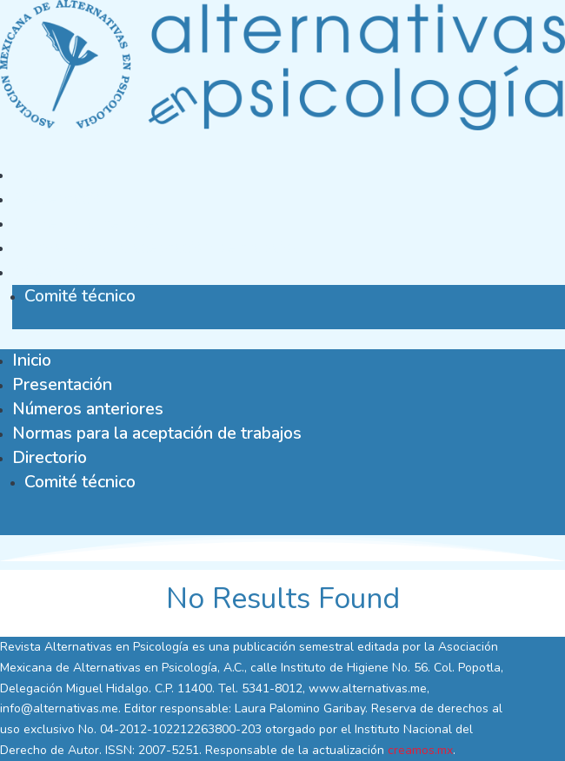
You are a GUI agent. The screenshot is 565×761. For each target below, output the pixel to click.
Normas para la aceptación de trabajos (157, 247)
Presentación (62, 198)
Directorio (49, 271)
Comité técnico (80, 296)
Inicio (31, 174)
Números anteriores (87, 223)
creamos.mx (420, 750)
